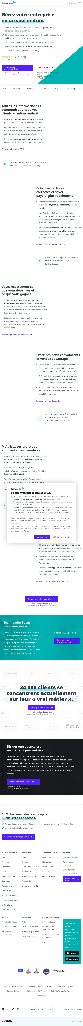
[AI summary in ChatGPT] (18, 1009)
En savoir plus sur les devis (49, 401)
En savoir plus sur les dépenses (17, 334)
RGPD (44, 942)
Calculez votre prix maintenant (67, 641)
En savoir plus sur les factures (50, 244)
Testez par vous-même (41, 707)
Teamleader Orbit (9, 927)
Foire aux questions (30, 927)
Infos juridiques (48, 922)
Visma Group (76, 1021)
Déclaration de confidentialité (48, 928)
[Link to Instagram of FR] (13, 1009)
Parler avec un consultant (68, 863)
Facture (49, 986)
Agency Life (26, 881)
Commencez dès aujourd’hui (17, 68)
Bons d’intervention (10, 895)
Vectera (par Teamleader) (7, 933)
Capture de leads (8, 890)
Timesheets (41, 996)
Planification (7, 886)
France (72, 3)
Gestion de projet (9, 876)
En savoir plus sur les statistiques (52, 581)
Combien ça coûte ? (10, 910)
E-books (25, 862)
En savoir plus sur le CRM (14, 149)
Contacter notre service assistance (70, 871)
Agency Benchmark (30, 876)
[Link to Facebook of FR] (3, 1009)
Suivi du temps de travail (61, 991)
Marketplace (27, 871)
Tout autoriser (42, 537)
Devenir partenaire (70, 857)
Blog (24, 857)
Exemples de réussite (30, 867)
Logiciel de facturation (67, 986)
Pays (33, 1009)
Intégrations (7, 905)
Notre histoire (48, 857)
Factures (16, 88)
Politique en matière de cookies (50, 936)
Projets (58, 88)
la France (25, 531)
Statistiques (73, 88)
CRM (4, 88)
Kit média (46, 871)
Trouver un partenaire (31, 931)
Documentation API (30, 886)
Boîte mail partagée (10, 900)
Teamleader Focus (9, 922)
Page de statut (28, 936)
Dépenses (31, 88)
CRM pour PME (34, 986)
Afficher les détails (61, 537)
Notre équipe (47, 867)
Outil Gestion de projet (36, 991)
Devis (45, 88)
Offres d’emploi (48, 876)
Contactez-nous (45, 67)
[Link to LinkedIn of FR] (8, 1009)
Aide (24, 922)
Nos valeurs (47, 862)
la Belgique (15, 531)
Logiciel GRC (17, 986)
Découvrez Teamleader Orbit (23, 781)
